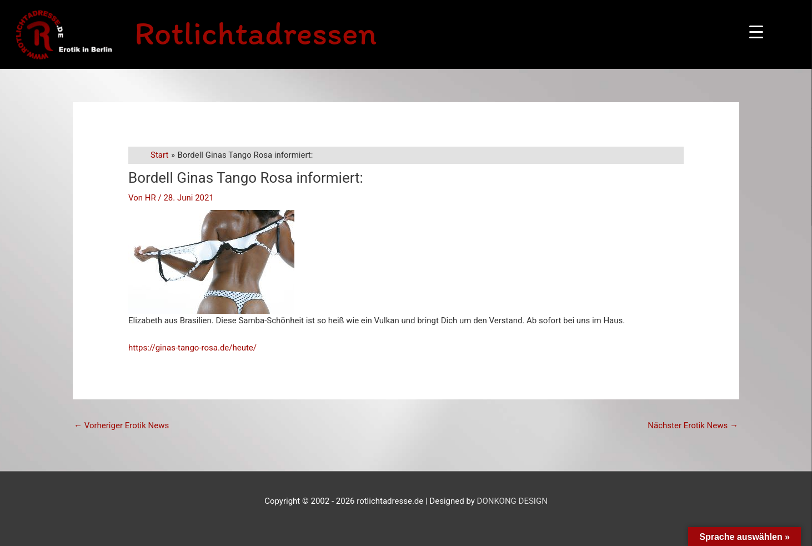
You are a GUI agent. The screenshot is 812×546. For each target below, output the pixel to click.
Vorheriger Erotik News (121, 425)
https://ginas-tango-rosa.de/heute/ (192, 348)
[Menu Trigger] (756, 32)
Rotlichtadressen (255, 33)
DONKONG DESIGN (512, 501)
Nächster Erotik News (693, 425)
